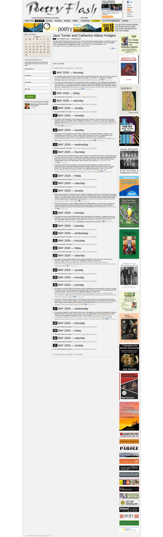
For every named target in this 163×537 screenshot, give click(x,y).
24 (26, 52)
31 (26, 55)
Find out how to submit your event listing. (84, 97)
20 (37, 49)
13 (37, 47)
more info (33, 106)
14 (41, 47)
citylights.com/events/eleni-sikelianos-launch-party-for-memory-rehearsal (76, 172)
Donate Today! (107, 16)
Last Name (28, 82)
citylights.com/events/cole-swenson (89, 222)
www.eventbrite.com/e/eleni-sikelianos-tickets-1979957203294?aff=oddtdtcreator (79, 169)
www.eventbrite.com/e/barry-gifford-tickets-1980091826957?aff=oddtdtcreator (93, 87)
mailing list (130, 16)
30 (48, 52)
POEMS (75, 21)
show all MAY (69, 68)
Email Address (29, 69)
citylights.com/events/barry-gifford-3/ (68, 89)
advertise (129, 7)
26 (33, 52)
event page (109, 80)
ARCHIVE (125, 21)
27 (37, 52)
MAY (37, 37)
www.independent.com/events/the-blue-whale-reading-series (71, 46)
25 (30, 52)
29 (44, 52)
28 (41, 52)
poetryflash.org (110, 207)
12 (33, 47)
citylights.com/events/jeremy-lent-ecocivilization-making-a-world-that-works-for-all (79, 319)
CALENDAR (96, 21)
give (129, 9)
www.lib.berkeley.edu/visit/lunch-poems (87, 80)
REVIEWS (67, 21)
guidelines (130, 11)
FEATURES (58, 21)
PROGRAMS (85, 21)
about (128, 5)
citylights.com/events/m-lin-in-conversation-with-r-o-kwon (74, 140)
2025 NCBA (39, 21)
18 (30, 49)
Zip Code (27, 89)
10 (26, 47)
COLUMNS (49, 21)
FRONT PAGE (29, 21)
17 (26, 49)
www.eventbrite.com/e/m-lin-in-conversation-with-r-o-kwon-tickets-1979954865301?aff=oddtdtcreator (85, 138)
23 (48, 49)
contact (129, 14)
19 (33, 49)
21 (41, 49)
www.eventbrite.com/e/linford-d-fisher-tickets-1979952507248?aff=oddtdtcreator (93, 122)
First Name (28, 75)
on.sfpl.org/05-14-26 (104, 160)
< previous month (58, 68)
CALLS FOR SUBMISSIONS (111, 21)
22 (44, 49)
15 (44, 47)
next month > (79, 68)
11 (30, 47)
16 (48, 47)
